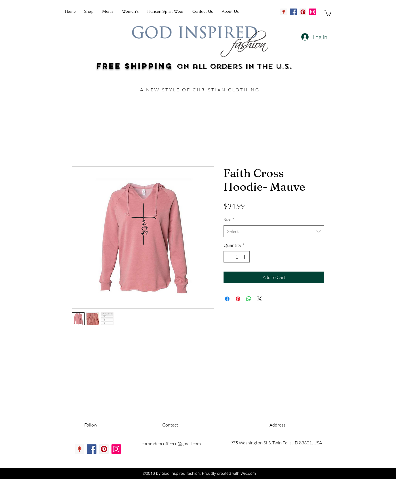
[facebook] (293, 12)
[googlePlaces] (283, 12)
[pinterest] (303, 12)
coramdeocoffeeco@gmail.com (171, 443)
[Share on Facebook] (227, 298)
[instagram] (312, 12)
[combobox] (274, 231)
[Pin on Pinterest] (238, 298)
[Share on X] (259, 298)
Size (229, 219)
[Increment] (245, 256)
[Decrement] (228, 256)
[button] (328, 13)
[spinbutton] (236, 256)
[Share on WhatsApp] (248, 298)
